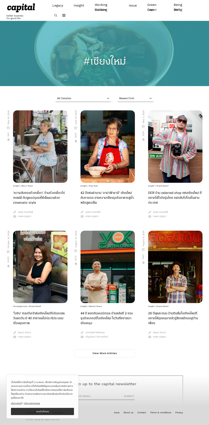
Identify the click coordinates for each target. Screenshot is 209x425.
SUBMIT (129, 396)
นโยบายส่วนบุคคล (32, 403)
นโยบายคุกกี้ (16, 403)
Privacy (179, 412)
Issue (117, 412)
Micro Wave (27, 186)
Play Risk (93, 186)
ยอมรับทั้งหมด (42, 411)
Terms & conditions (160, 412)
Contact (141, 412)
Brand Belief (163, 186)
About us (128, 412)
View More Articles (104, 353)
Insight (16, 186)
